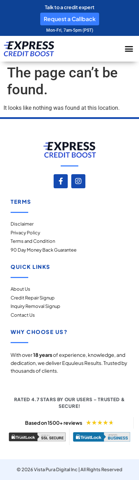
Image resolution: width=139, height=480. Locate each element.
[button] (128, 49)
